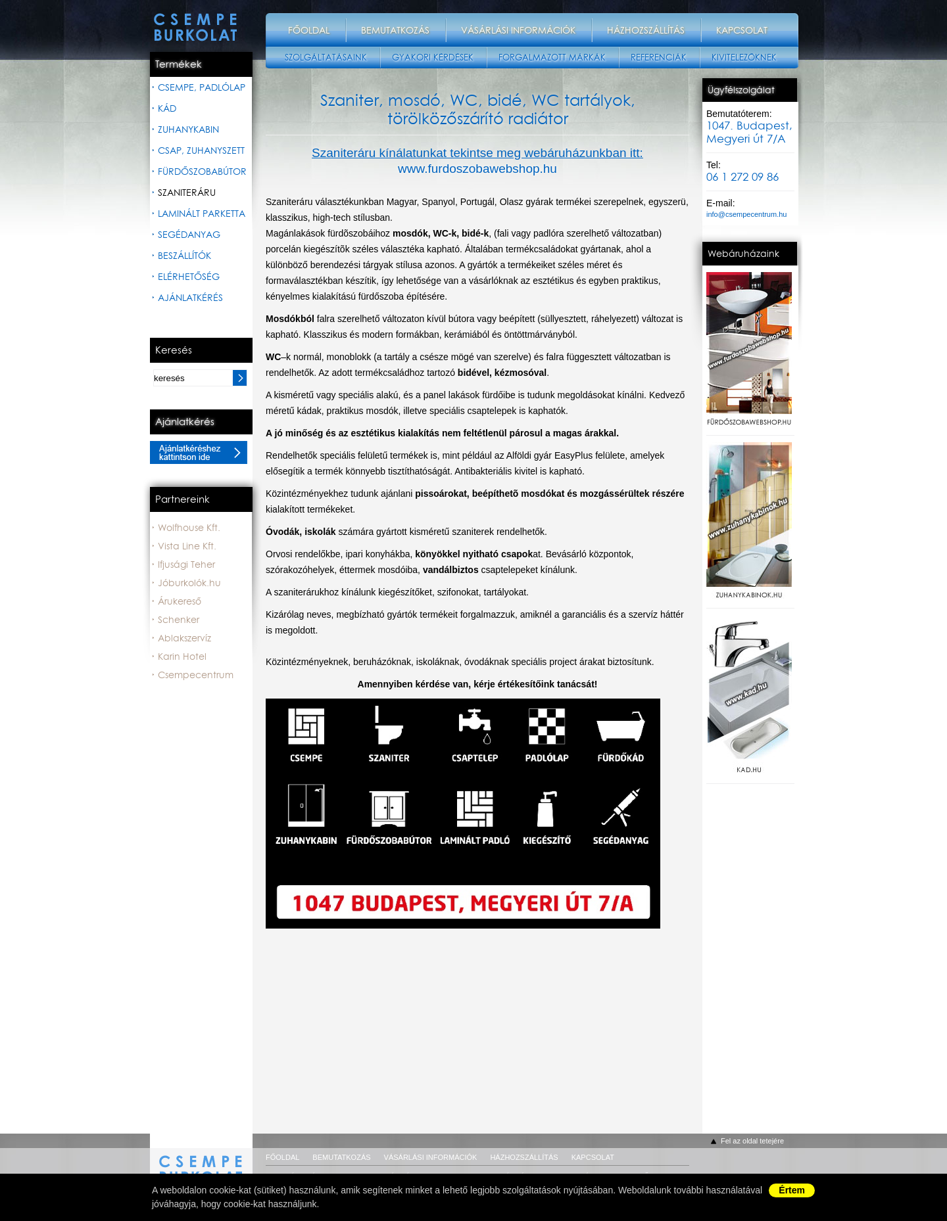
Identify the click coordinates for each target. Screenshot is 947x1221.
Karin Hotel (182, 656)
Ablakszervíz (184, 638)
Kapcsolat (741, 30)
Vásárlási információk (518, 30)
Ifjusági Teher (186, 564)
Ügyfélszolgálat (741, 90)
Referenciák (659, 57)
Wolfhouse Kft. (189, 527)
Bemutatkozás (395, 30)
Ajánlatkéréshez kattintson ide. (198, 452)
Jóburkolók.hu (189, 583)
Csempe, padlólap (201, 87)
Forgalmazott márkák (552, 57)
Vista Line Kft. (187, 546)
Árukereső (179, 601)
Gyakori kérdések (433, 57)
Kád (167, 108)
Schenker (178, 619)
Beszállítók (184, 255)
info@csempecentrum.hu (746, 214)
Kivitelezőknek (744, 57)
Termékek (178, 64)
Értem (792, 1190)
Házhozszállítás (646, 30)
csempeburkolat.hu (201, 1161)
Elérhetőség (189, 276)
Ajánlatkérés (190, 297)
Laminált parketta (201, 213)
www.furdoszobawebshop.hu (477, 168)
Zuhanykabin (188, 129)
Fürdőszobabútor (202, 171)
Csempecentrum (195, 675)
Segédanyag (189, 234)
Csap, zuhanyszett (201, 150)
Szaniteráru (187, 192)
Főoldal (308, 30)
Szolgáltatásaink (326, 57)
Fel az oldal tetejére (752, 1141)
